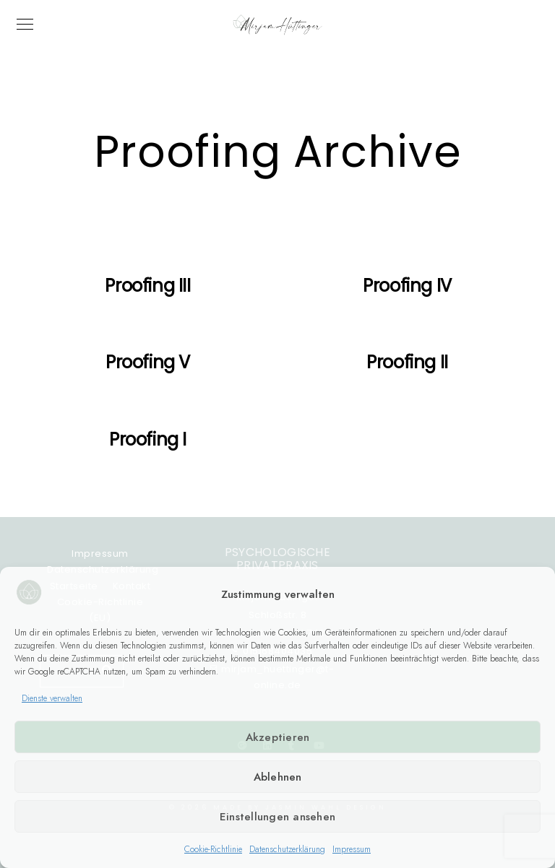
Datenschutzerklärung (287, 849)
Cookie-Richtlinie (213, 849)
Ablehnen (278, 777)
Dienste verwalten (52, 698)
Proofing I (147, 439)
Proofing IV (407, 286)
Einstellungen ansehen (277, 817)
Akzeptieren (278, 737)
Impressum (351, 849)
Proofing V (148, 362)
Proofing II (407, 362)
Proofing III (147, 286)
